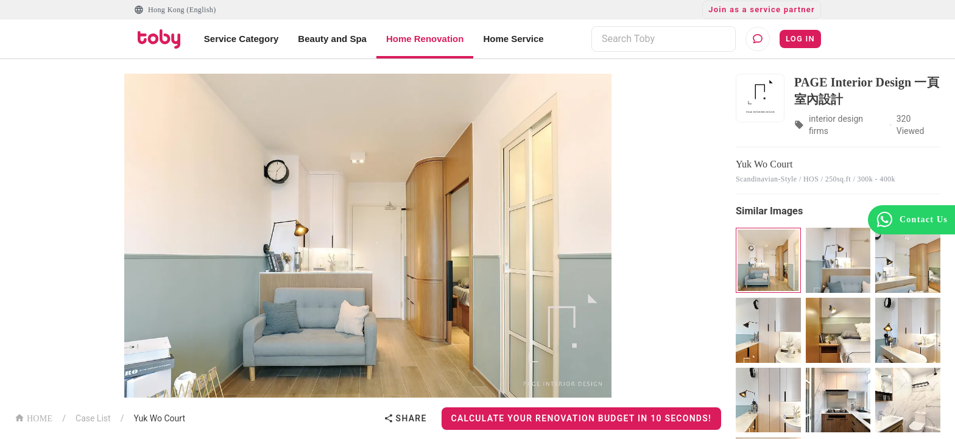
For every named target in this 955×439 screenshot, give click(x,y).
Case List (93, 418)
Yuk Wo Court (159, 418)
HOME (33, 417)
